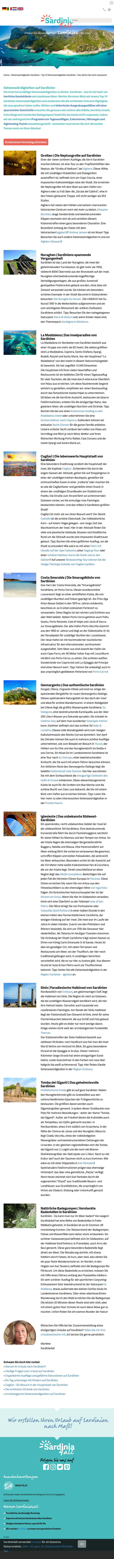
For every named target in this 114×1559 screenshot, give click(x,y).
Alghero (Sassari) (51, 246)
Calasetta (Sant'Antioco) (55, 915)
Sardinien (23, 1537)
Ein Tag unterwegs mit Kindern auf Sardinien (31, 1388)
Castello (46, 518)
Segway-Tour (92, 550)
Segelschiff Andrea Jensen (71, 236)
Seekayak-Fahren (97, 725)
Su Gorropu (65, 762)
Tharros (45, 1040)
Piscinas (96, 883)
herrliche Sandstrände (22, 96)
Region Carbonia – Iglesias (57, 978)
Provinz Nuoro (81, 807)
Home (6, 75)
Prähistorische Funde (53, 1098)
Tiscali (99, 748)
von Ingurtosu (99, 892)
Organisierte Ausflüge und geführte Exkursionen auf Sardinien (41, 1383)
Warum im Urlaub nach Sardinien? (25, 1374)
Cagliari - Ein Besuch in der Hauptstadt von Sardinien (36, 1392)
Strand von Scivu (51, 901)
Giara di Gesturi (63, 321)
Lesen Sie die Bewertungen (16, 1508)
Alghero (87, 173)
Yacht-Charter (60, 429)
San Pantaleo (85, 1171)
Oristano (67, 999)
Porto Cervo (65, 676)
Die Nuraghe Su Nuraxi (68, 303)
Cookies (36, 1541)
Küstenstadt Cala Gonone (75, 775)
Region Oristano (82, 1077)
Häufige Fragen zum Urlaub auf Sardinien (29, 1379)
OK (82, 1543)
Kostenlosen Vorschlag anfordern (26, 146)
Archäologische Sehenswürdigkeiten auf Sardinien (35, 1402)
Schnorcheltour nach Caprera (58, 424)
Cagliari (67, 472)
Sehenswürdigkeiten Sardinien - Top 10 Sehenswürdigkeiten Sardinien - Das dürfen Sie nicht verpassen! (59, 75)
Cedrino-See (48, 725)
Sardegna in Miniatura (75, 326)
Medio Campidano (71, 878)
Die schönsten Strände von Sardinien (27, 1397)
